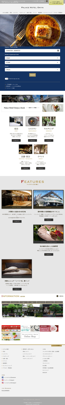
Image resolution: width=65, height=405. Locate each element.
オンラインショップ (47, 12)
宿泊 (11, 12)
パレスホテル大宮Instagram (10, 382)
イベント (35, 12)
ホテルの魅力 (5, 12)
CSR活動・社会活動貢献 (48, 368)
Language (42, 1)
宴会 (32, 302)
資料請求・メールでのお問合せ (13, 86)
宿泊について (26, 351)
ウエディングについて (27, 358)
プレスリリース (46, 363)
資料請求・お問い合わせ (28, 349)
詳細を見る (16, 140)
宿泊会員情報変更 (5, 390)
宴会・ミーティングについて (29, 356)
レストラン (15, 12)
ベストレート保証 (10, 88)
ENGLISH (45, 372)
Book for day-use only (12, 78)
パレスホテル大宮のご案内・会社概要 (51, 351)
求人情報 (44, 365)
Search (32, 75)
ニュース (14, 302)
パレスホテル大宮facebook (10, 377)
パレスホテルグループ (47, 353)
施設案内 (40, 12)
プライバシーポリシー (47, 356)
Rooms (6, 66)
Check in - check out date (11, 47)
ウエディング (22, 12)
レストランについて (27, 353)
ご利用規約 (45, 360)
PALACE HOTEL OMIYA (32, 7)
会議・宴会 (29, 12)
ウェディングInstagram (9, 380)
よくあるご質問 (35, 1)
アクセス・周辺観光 (58, 12)
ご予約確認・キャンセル (12, 84)
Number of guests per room (12, 54)
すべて (6, 302)
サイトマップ (45, 370)
